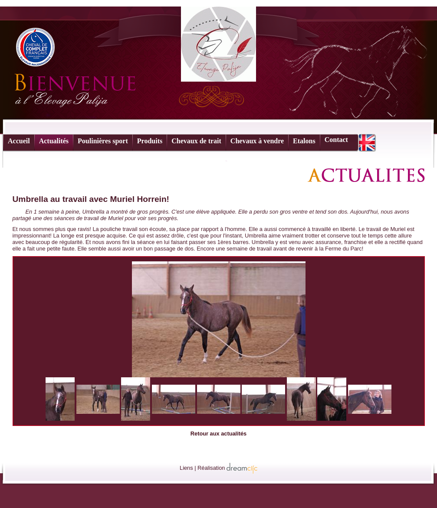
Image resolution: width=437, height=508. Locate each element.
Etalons (304, 141)
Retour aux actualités (218, 433)
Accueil (19, 141)
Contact (336, 139)
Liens (186, 468)
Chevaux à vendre (257, 141)
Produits (149, 141)
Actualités (54, 141)
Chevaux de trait (196, 141)
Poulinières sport (103, 141)
